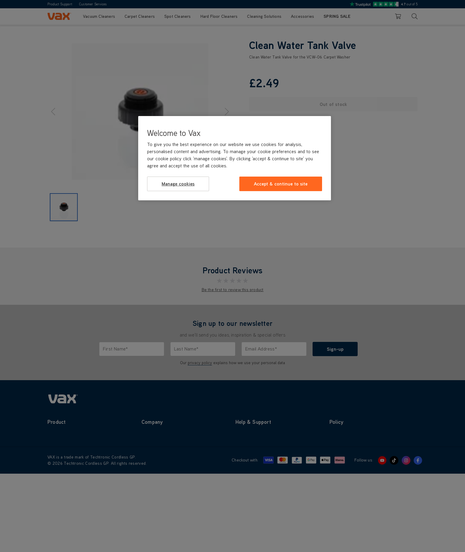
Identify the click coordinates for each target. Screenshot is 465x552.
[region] (234, 158)
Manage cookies (178, 184)
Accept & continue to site (281, 184)
